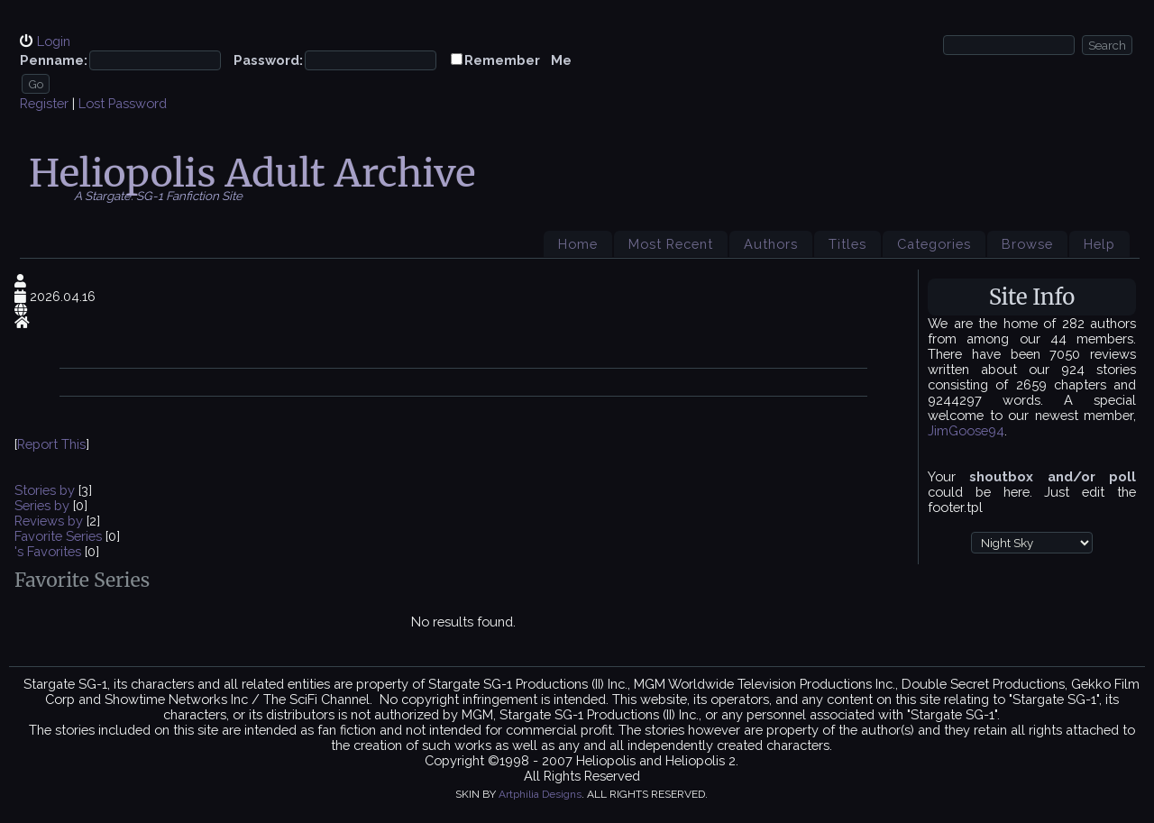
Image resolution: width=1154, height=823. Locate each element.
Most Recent (670, 243)
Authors (771, 243)
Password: (268, 60)
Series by (43, 505)
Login (53, 41)
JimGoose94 (966, 430)
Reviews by (50, 520)
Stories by (46, 490)
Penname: (53, 60)
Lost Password (122, 103)
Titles (847, 243)
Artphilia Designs (540, 794)
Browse (1027, 243)
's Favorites (47, 551)
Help (1099, 243)
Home (578, 243)
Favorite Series (58, 536)
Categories (934, 243)
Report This (51, 444)
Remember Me (518, 60)
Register (44, 103)
